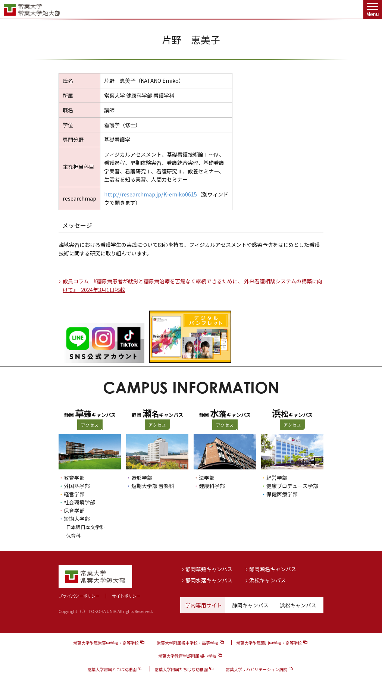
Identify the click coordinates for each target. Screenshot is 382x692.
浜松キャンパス (267, 579)
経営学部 (74, 494)
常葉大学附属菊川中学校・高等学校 (269, 642)
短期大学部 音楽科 (152, 486)
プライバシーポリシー (79, 595)
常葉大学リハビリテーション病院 (256, 668)
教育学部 (74, 477)
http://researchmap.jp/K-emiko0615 (150, 194)
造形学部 (141, 477)
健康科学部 (212, 486)
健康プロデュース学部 (292, 486)
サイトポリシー (126, 595)
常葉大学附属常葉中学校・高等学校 (106, 642)
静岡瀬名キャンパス (272, 568)
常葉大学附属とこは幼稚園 (112, 668)
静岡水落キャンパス (208, 579)
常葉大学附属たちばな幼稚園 (181, 668)
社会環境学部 (79, 502)
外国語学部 (77, 486)
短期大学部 (77, 518)
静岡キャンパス (250, 604)
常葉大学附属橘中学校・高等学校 (187, 642)
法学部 (207, 477)
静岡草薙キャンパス (208, 568)
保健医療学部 (282, 494)
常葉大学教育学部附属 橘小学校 (187, 655)
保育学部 (74, 510)
